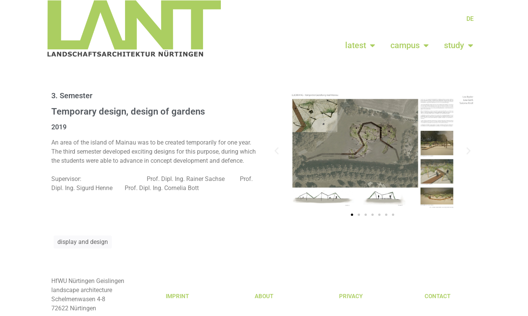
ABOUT (264, 296)
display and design (82, 241)
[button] (276, 150)
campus (409, 45)
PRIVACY (351, 296)
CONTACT (437, 296)
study (458, 45)
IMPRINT (177, 296)
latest (360, 45)
